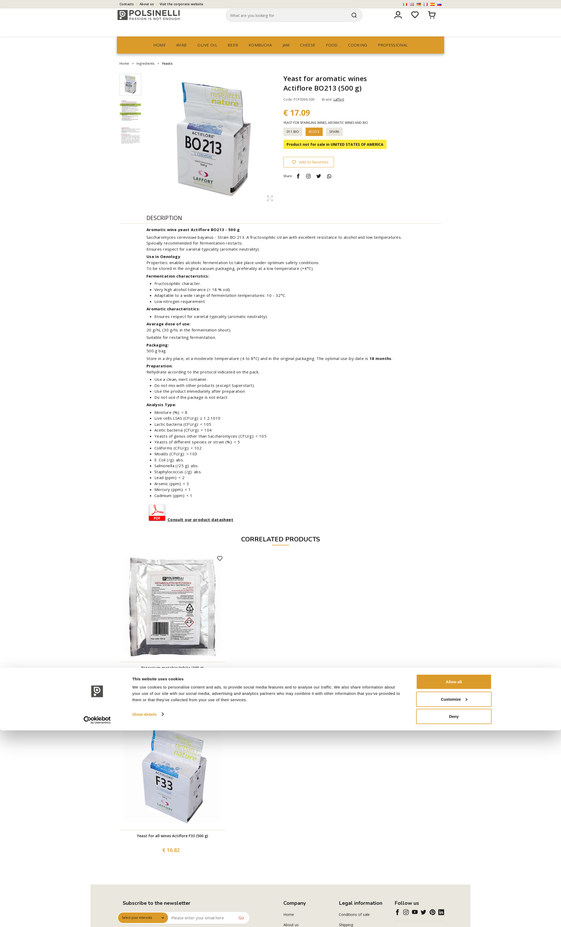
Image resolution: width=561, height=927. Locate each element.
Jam (286, 55)
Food (331, 55)
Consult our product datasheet (200, 529)
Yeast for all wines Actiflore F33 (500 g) (172, 845)
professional (393, 55)
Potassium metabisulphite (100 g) (172, 677)
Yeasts (167, 73)
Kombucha (260, 55)
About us (147, 4)
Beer (233, 55)
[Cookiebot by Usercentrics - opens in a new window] (97, 917)
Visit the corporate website (181, 4)
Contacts (127, 4)
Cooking (357, 55)
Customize (454, 895)
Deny (454, 913)
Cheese (307, 55)
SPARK (334, 141)
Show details (144, 911)
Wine (181, 55)
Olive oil (207, 55)
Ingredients (145, 73)
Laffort (339, 109)
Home (159, 55)
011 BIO (293, 141)
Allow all (454, 878)
